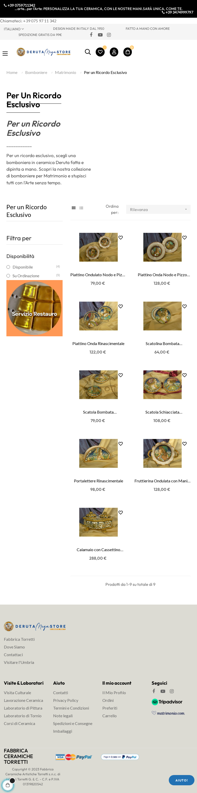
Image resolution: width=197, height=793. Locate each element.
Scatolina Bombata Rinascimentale (162, 344)
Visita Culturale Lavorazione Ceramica (23, 696)
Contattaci (13, 654)
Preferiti (109, 707)
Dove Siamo (14, 646)
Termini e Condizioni (71, 707)
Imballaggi (62, 731)
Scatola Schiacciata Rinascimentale (162, 412)
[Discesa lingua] (24, 29)
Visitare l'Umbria (19, 662)
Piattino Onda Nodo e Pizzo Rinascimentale (162, 275)
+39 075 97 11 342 (39, 20)
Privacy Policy (65, 700)
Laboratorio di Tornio (23, 715)
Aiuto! (181, 780)
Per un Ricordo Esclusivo (26, 210)
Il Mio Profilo (114, 692)
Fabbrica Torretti (19, 639)
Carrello (109, 715)
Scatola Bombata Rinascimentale (98, 412)
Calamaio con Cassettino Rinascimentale (98, 550)
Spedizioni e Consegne (72, 723)
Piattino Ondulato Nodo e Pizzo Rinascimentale (98, 275)
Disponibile (34, 266)
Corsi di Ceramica (19, 723)
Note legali (63, 715)
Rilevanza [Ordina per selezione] (160, 209)
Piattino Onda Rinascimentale (98, 343)
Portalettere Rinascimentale (98, 480)
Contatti (60, 692)
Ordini (108, 700)
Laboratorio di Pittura (23, 707)
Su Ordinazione (34, 275)
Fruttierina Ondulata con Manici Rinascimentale (162, 481)
